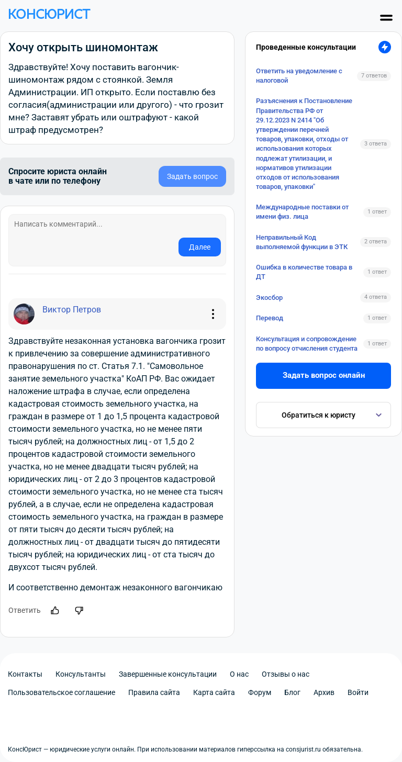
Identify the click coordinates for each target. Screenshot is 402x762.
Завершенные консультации (168, 674)
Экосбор (269, 297)
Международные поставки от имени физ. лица (302, 211)
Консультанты (80, 674)
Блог (292, 692)
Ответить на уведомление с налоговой (299, 75)
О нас (239, 674)
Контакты (25, 674)
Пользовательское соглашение (61, 692)
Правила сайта (154, 692)
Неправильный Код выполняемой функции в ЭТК (302, 242)
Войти (358, 692)
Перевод (269, 318)
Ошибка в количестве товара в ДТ (304, 272)
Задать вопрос (192, 176)
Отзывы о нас (285, 674)
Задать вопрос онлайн (324, 375)
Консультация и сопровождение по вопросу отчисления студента (307, 343)
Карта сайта (214, 692)
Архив (324, 692)
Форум (259, 692)
